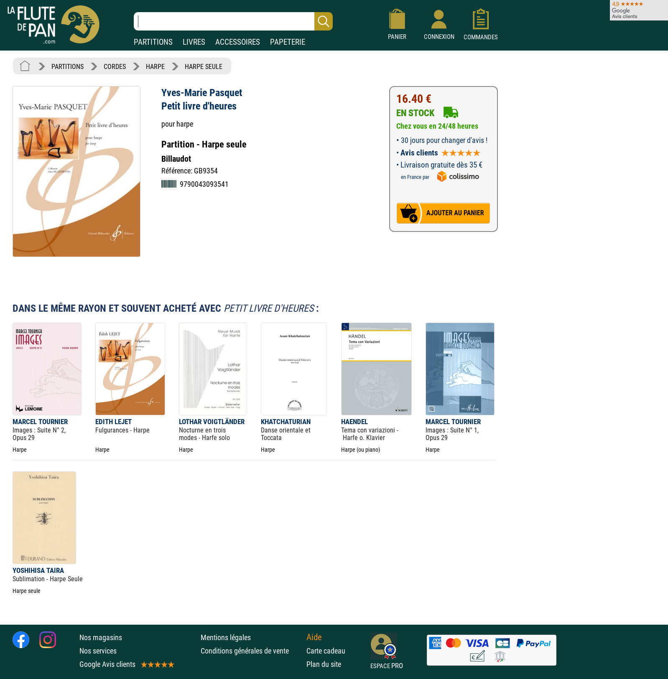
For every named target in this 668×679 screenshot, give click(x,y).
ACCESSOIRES (237, 42)
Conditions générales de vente (251, 650)
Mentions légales (226, 637)
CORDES (115, 67)
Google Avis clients (126, 664)
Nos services (98, 650)
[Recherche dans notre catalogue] (233, 21)
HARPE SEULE (203, 67)
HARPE (155, 67)
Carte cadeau (325, 650)
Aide (314, 637)
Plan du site (323, 664)
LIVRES (194, 42)
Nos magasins (100, 637)
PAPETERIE (287, 42)
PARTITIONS (153, 42)
